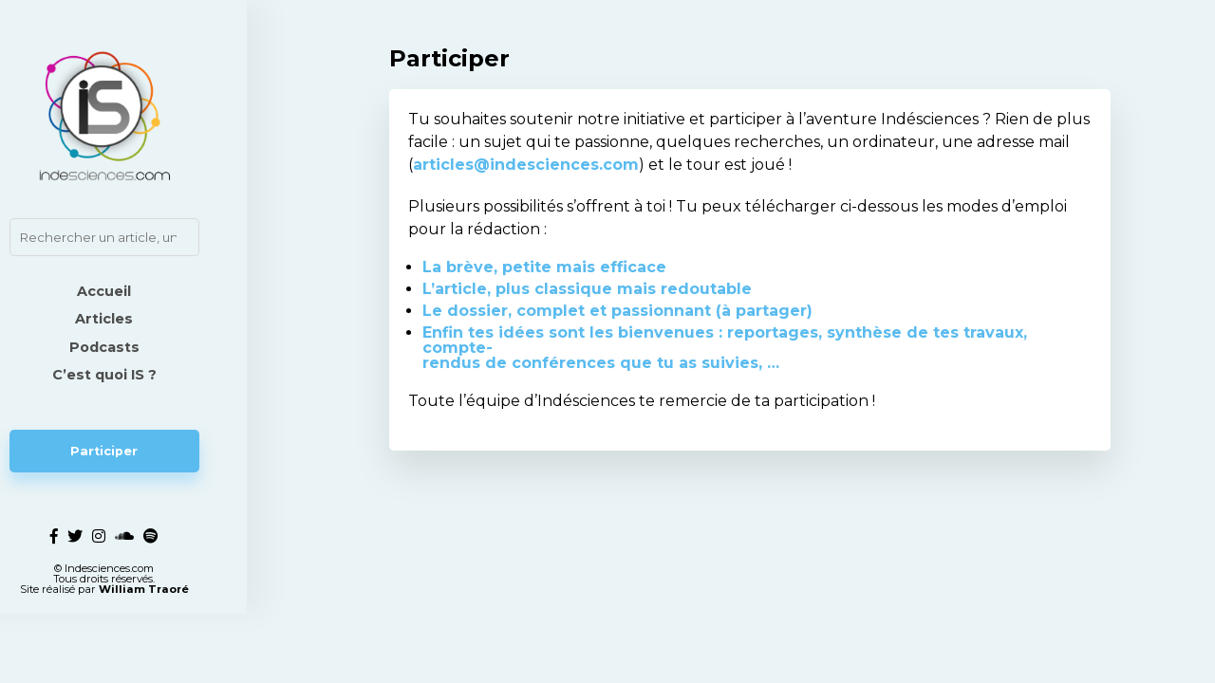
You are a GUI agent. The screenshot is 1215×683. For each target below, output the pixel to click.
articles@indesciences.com (526, 165)
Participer (143, 451)
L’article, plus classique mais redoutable (587, 289)
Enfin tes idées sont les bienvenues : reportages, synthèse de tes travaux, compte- (724, 340)
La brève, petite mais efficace (544, 267)
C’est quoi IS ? (142, 374)
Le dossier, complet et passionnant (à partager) (617, 311)
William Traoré (182, 658)
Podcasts (142, 347)
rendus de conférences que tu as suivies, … (600, 363)
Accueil (143, 291)
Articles (143, 318)
